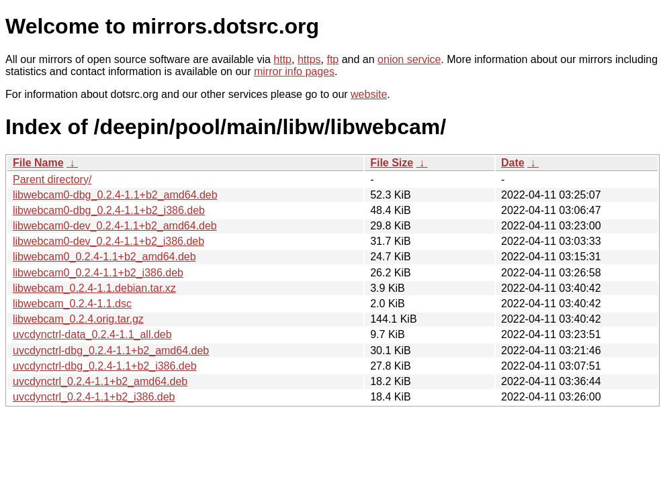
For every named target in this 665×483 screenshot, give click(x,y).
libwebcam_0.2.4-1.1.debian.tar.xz (94, 288)
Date (513, 162)
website (369, 94)
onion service (409, 59)
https (309, 59)
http (282, 59)
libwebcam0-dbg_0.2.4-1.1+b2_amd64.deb (115, 195)
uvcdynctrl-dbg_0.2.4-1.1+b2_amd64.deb (111, 350)
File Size (391, 162)
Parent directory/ (52, 179)
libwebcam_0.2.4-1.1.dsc (72, 303)
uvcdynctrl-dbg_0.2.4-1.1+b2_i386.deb (105, 366)
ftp (332, 59)
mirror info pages (294, 71)
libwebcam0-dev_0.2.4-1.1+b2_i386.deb (108, 241)
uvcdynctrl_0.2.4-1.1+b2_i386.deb (94, 396)
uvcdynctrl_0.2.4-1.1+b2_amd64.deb (100, 381)
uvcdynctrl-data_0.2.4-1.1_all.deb (92, 334)
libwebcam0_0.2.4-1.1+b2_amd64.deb (104, 256)
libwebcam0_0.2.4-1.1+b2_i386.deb (98, 272)
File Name (38, 162)
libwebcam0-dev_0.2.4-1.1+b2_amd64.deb (115, 225)
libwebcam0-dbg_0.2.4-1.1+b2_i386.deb (109, 210)
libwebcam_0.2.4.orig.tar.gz (78, 319)
